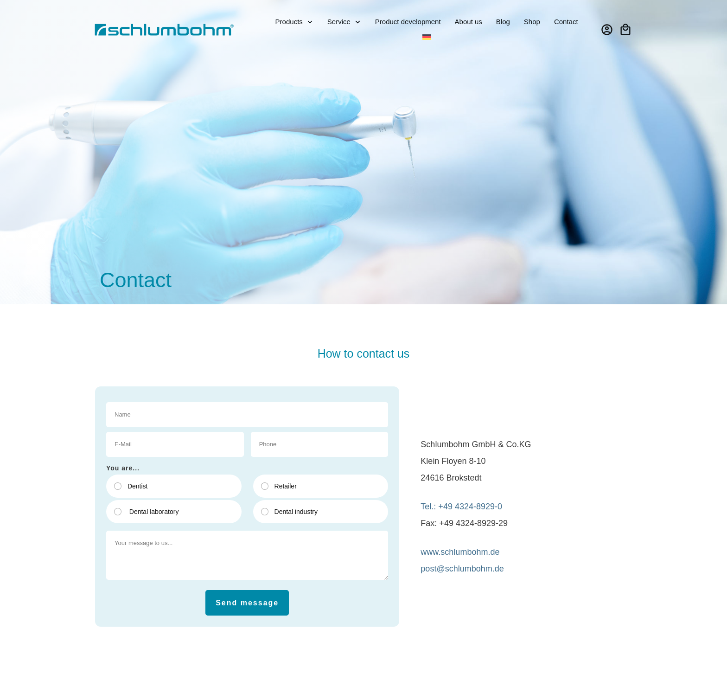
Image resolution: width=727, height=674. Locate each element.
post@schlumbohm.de (462, 568)
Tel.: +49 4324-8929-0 (461, 506)
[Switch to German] (426, 38)
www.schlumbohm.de (460, 552)
